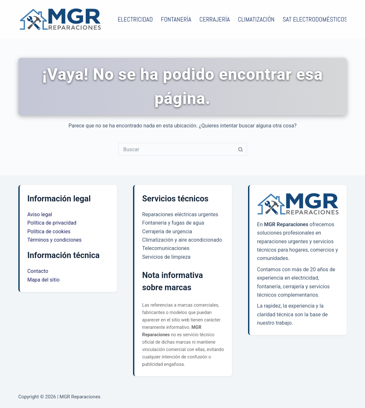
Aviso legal (39, 214)
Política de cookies (49, 231)
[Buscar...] (176, 149)
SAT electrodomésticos (315, 19)
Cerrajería (214, 19)
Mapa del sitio (43, 280)
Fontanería (176, 19)
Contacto (37, 271)
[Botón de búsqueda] (240, 149)
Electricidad (135, 19)
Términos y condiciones (54, 240)
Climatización (256, 19)
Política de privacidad (51, 223)
